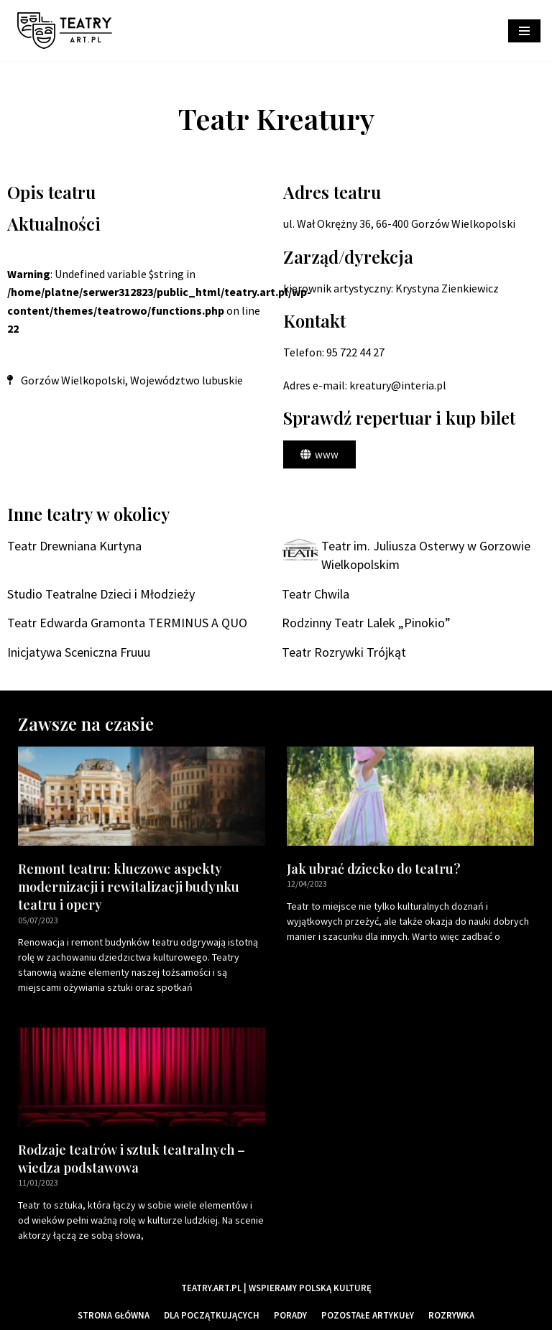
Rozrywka (451, 1315)
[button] (319, 454)
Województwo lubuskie (186, 380)
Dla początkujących (211, 1315)
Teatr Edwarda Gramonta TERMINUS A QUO (127, 622)
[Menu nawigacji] (524, 31)
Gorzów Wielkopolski (73, 380)
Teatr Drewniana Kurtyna (74, 545)
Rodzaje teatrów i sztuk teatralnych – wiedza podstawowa (131, 1158)
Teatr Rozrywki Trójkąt (344, 652)
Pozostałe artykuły (367, 1315)
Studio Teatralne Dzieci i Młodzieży (101, 594)
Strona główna (114, 1315)
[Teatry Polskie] (68, 30)
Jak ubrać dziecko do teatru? (374, 868)
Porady (290, 1315)
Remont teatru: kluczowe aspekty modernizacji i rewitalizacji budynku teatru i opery (128, 886)
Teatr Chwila (315, 594)
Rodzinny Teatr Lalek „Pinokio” (366, 622)
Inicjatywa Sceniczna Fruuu (78, 652)
